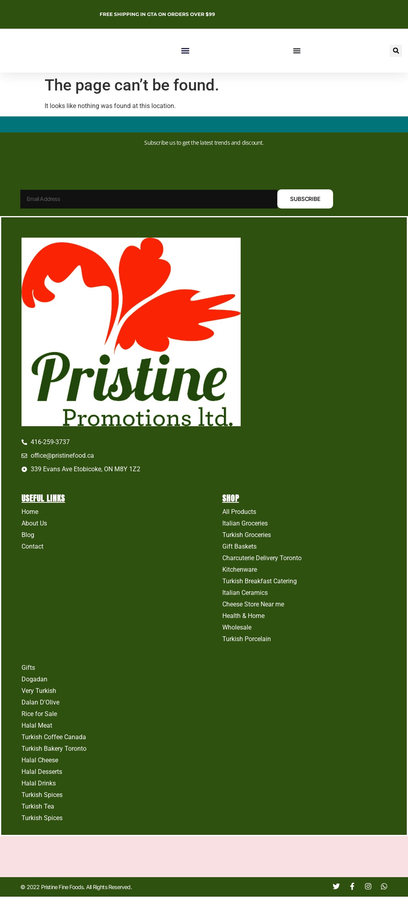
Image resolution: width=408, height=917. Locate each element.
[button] (185, 50)
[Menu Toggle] (297, 51)
